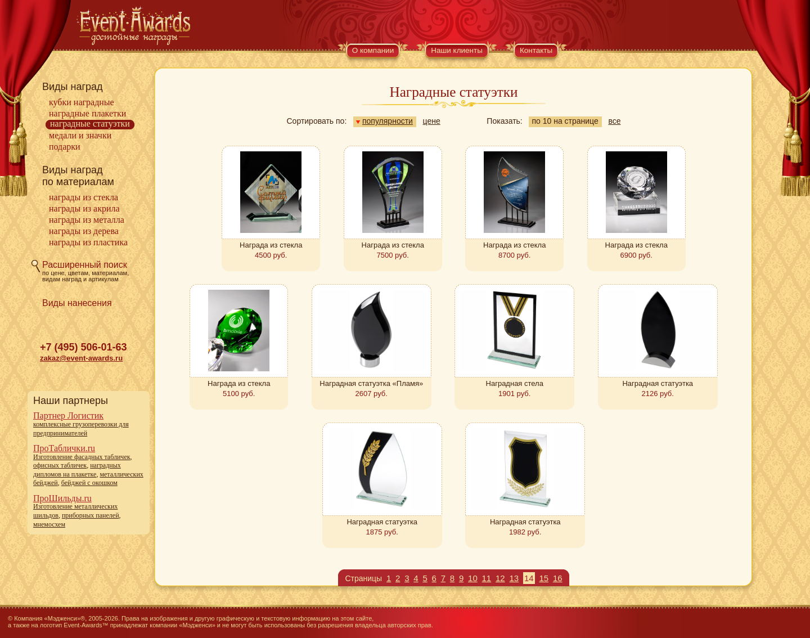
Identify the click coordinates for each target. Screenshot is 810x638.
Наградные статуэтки (90, 123)
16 (557, 578)
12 (500, 578)
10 (473, 578)
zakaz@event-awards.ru (81, 358)
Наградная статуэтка (657, 383)
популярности (384, 120)
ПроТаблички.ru (64, 448)
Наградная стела (514, 383)
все (614, 120)
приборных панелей (90, 515)
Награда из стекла (271, 245)
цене (431, 120)
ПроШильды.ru (62, 498)
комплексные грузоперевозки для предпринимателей (81, 428)
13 (514, 578)
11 (487, 578)
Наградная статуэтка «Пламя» (371, 383)
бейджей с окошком (89, 483)
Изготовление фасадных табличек (81, 457)
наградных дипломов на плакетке (77, 469)
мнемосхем (49, 524)
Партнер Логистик (68, 415)
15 (543, 578)
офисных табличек (60, 465)
